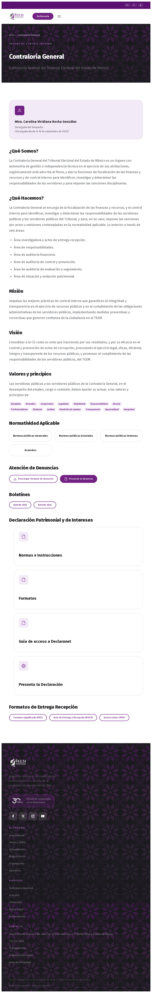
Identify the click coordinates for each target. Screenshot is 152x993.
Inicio (11, 35)
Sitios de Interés (41, 986)
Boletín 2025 (20, 505)
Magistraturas (17, 856)
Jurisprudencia (17, 916)
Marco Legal (16, 909)
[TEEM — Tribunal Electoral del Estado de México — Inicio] (17, 16)
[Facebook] (13, 816)
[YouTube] (43, 816)
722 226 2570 (16, 941)
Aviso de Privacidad (20, 962)
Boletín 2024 (45, 505)
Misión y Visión (17, 842)
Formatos (27, 598)
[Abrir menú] (59, 16)
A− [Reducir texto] (134, 5)
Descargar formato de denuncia (33, 478)
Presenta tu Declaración (41, 684)
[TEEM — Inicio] (18, 768)
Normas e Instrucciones (40, 555)
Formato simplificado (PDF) (28, 717)
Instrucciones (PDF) (114, 717)
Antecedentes (17, 849)
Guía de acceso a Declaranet (45, 641)
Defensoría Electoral (21, 888)
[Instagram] (33, 816)
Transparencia (17, 948)
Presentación (17, 835)
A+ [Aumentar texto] (127, 5)
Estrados (14, 895)
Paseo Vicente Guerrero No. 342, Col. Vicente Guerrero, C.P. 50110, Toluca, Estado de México (61, 934)
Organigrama (16, 863)
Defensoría (43, 16)
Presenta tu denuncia (78, 478)
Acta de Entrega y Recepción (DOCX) (73, 717)
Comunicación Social (21, 955)
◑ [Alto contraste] (140, 5)
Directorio (15, 870)
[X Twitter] (23, 816)
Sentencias (15, 902)
